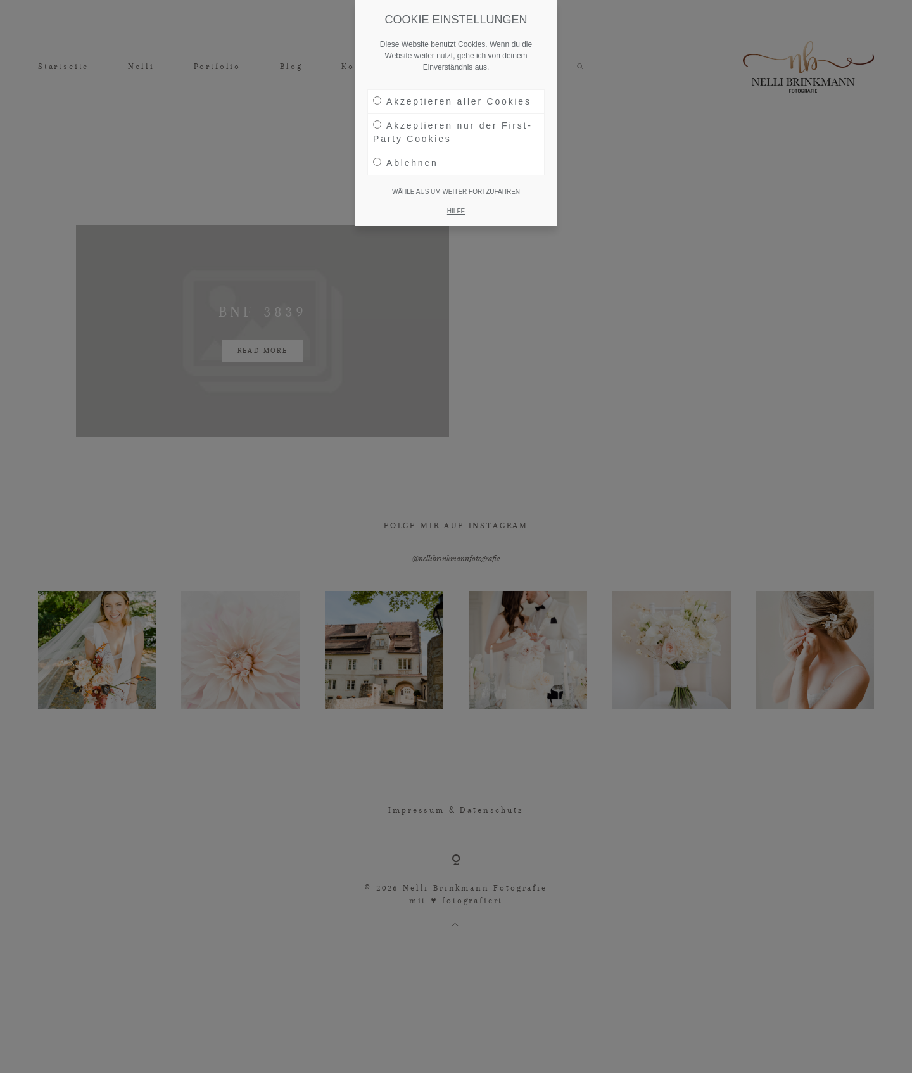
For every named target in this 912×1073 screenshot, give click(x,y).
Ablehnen (405, 163)
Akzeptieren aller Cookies (452, 101)
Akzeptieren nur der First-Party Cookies (453, 132)
